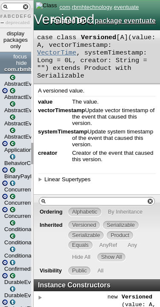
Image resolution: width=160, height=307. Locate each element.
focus (20, 56)
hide (21, 63)
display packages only (15, 39)
